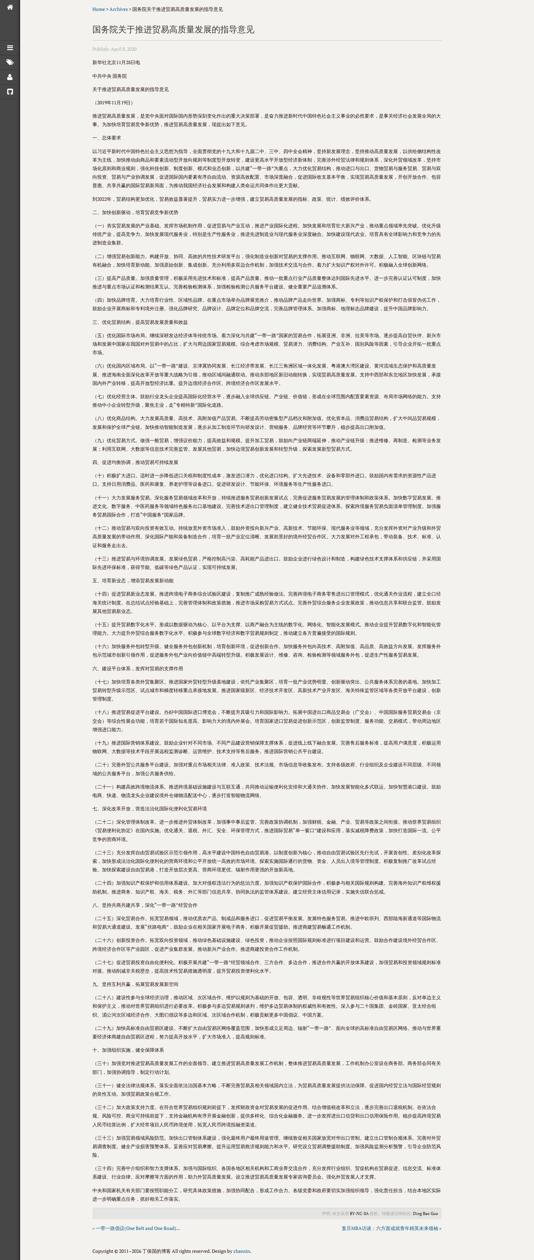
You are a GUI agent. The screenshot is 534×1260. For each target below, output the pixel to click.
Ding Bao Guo (425, 1213)
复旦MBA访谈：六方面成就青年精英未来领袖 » (392, 1228)
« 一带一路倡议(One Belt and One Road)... (136, 1228)
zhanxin (241, 1251)
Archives (118, 9)
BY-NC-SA (359, 1213)
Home (98, 9)
